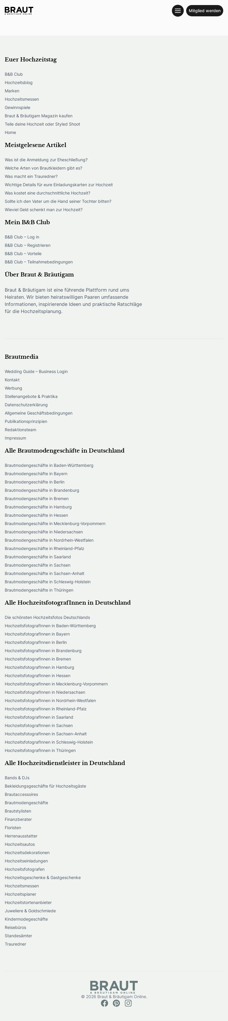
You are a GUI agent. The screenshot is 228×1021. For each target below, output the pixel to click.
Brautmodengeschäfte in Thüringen (39, 590)
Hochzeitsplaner (20, 894)
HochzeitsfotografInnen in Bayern (37, 634)
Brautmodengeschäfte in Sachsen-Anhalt (44, 573)
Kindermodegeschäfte (26, 919)
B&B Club (14, 74)
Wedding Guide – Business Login (36, 371)
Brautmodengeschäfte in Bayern (36, 473)
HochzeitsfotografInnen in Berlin (36, 642)
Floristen (13, 827)
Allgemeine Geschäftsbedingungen (38, 413)
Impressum (15, 438)
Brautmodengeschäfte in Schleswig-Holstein (48, 581)
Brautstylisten (18, 811)
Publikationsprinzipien (26, 421)
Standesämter (18, 935)
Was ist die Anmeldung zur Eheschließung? (46, 159)
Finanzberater (18, 819)
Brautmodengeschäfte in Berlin (34, 482)
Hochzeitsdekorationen (27, 852)
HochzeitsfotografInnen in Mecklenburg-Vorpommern (56, 684)
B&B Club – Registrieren (27, 245)
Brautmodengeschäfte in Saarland (38, 557)
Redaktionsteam (20, 429)
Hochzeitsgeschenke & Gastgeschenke (43, 877)
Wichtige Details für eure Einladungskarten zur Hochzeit (59, 184)
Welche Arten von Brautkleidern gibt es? (43, 168)
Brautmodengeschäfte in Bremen (37, 498)
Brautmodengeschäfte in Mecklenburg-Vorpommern (55, 523)
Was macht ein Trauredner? (31, 176)
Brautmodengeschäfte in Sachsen (37, 565)
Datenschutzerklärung (26, 404)
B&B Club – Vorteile (23, 253)
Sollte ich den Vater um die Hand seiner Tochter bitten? (58, 201)
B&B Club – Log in (22, 237)
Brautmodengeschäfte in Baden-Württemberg (49, 465)
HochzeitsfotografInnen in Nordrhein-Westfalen (50, 700)
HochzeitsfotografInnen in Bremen (38, 659)
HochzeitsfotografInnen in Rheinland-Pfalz (46, 709)
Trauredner (15, 944)
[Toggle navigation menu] (178, 11)
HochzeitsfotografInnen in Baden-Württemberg (50, 625)
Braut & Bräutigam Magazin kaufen (38, 115)
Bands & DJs (17, 777)
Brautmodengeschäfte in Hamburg (38, 507)
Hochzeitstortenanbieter (28, 902)
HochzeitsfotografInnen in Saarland (39, 717)
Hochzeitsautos (20, 844)
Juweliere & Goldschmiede (30, 910)
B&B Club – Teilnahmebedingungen (39, 262)
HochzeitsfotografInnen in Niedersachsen (45, 692)
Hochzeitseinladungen (26, 861)
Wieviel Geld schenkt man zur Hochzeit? (44, 209)
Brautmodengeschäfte (26, 802)
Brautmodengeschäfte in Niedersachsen (44, 532)
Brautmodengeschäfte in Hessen (36, 515)
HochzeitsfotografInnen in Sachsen (39, 725)
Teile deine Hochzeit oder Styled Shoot (42, 124)
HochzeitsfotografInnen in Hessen (37, 675)
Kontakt (12, 380)
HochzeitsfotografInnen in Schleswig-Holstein (49, 742)
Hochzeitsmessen (22, 99)
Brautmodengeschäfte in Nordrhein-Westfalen (49, 540)
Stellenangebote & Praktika (31, 396)
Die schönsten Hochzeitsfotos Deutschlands (47, 617)
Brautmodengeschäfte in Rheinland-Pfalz (44, 548)
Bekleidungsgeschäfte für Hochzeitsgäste (45, 786)
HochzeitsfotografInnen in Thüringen (40, 750)
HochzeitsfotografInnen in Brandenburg (43, 650)
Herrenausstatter (21, 836)
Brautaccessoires (21, 794)
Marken (12, 91)
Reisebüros (15, 927)
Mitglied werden (205, 10)
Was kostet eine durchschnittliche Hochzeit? (47, 193)
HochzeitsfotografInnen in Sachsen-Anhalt (46, 733)
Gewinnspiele (17, 107)
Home (10, 132)
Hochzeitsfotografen (25, 869)
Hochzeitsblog (19, 82)
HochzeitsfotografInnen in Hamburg (39, 667)
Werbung (13, 388)
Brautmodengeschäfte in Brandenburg (42, 490)
